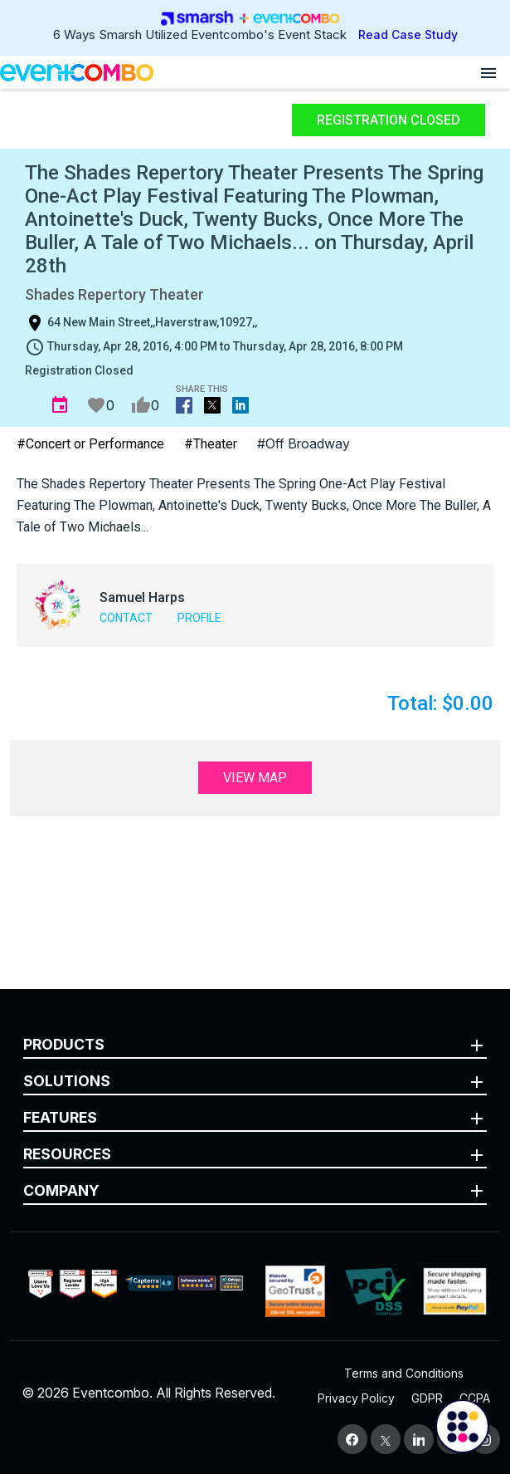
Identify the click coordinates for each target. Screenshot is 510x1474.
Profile (199, 617)
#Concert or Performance (90, 444)
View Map (255, 778)
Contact (126, 617)
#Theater (210, 444)
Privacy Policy (356, 1398)
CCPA (474, 1398)
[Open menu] (488, 72)
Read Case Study (408, 34)
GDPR (427, 1398)
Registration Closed (388, 120)
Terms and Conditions (404, 1373)
